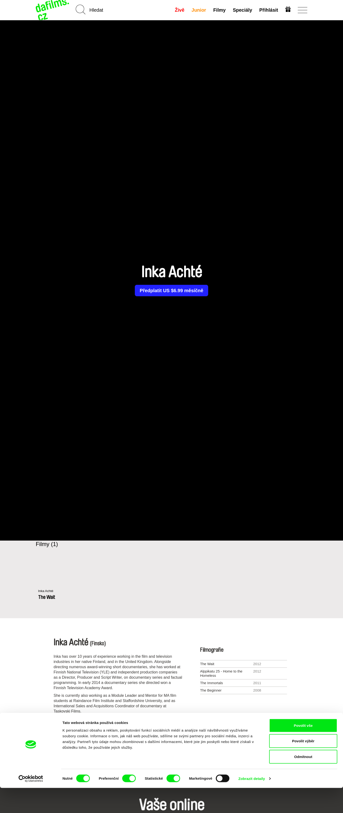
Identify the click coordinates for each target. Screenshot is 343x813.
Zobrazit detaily (251, 804)
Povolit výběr (303, 766)
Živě (179, 10)
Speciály (242, 10)
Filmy (219, 10)
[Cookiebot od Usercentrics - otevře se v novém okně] (31, 803)
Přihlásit (268, 10)
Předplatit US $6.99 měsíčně (171, 290)
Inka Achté (46, 591)
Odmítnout (303, 782)
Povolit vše (303, 750)
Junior (198, 10)
